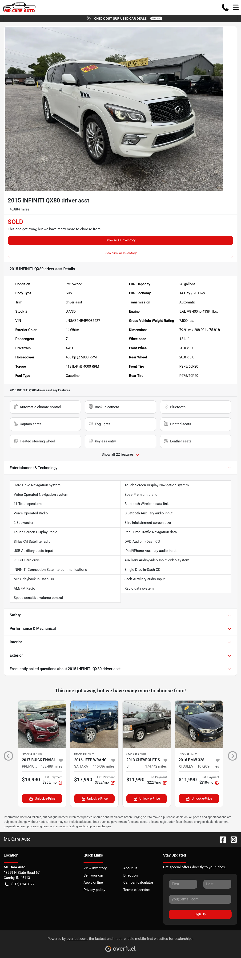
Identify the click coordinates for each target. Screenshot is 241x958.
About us (130, 868)
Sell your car (93, 875)
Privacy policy (94, 890)
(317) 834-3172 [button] (19, 884)
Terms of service (136, 890)
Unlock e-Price (42, 798)
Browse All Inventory (121, 240)
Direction (130, 875)
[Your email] (200, 899)
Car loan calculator (138, 882)
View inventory (95, 868)
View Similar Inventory (120, 253)
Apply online (93, 882)
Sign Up (200, 914)
